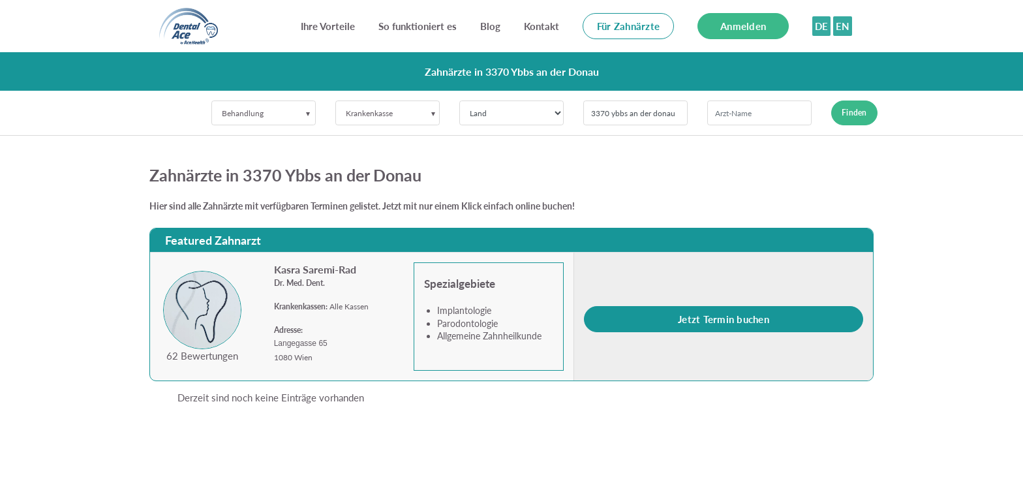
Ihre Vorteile (328, 26)
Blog (490, 26)
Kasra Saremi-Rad (315, 269)
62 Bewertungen (202, 356)
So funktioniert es (417, 26)
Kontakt (541, 26)
